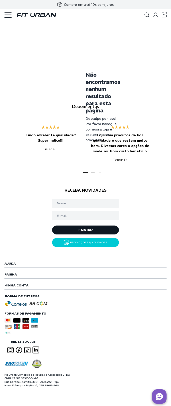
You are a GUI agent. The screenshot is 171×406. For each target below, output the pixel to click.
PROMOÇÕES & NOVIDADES (85, 242)
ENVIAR (85, 230)
